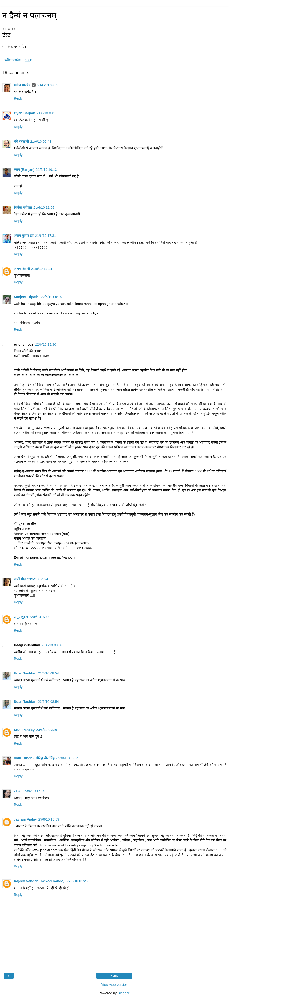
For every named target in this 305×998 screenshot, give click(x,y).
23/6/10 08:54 (48, 673)
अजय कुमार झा (24, 236)
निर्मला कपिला (23, 207)
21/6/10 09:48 (40, 141)
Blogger (123, 993)
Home (114, 975)
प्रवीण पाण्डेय (22, 85)
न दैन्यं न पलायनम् (29, 15)
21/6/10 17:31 (45, 236)
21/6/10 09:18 (47, 113)
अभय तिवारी (22, 269)
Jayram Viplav (25, 819)
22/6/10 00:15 (51, 297)
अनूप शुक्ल (21, 617)
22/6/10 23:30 (45, 344)
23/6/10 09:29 (68, 758)
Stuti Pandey (24, 730)
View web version (114, 985)
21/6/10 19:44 (41, 269)
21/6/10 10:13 (46, 170)
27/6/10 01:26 (77, 881)
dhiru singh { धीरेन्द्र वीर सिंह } (35, 758)
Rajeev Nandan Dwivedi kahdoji (39, 881)
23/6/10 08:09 (51, 645)
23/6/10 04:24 (37, 579)
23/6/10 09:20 (46, 730)
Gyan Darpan (24, 113)
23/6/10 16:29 (34, 791)
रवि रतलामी (21, 141)
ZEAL (18, 791)
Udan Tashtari (25, 673)
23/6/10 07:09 (39, 617)
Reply (18, 98)
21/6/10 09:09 (47, 85)
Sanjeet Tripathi (26, 297)
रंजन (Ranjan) (24, 170)
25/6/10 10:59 (48, 819)
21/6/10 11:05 (43, 207)
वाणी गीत (20, 579)
